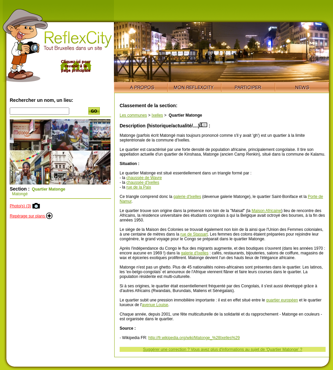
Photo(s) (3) (20, 206)
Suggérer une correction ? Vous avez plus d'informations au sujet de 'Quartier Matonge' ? (222, 349)
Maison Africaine (266, 210)
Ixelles (157, 115)
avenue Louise (155, 304)
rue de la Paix (138, 187)
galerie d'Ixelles (187, 196)
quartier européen (282, 300)
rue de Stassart (194, 234)
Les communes (133, 115)
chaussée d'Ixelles (142, 182)
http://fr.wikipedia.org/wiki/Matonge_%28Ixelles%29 (194, 337)
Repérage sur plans (31, 216)
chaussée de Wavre (144, 177)
